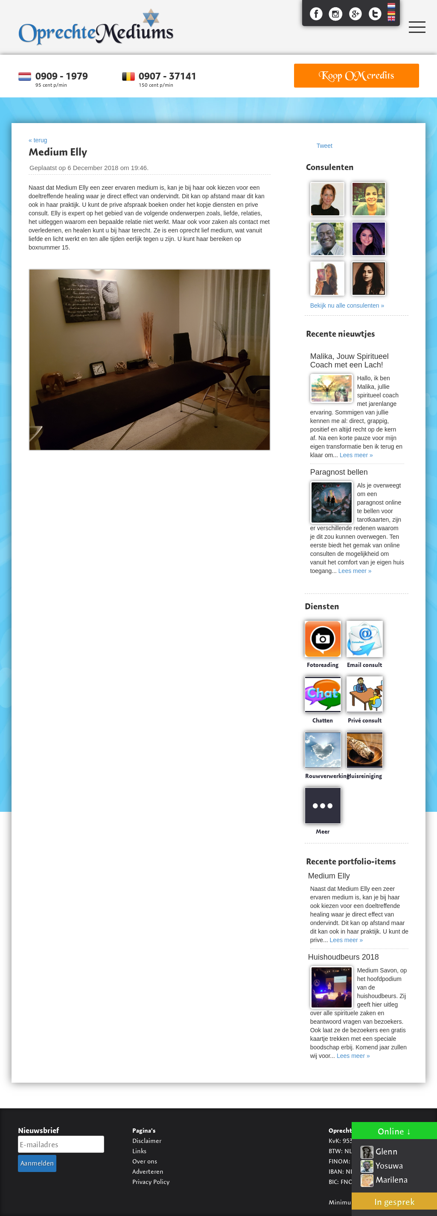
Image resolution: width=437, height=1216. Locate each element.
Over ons (144, 1161)
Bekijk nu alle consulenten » (347, 305)
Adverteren (147, 1171)
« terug (38, 140)
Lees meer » (356, 455)
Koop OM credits (356, 75)
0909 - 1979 (61, 76)
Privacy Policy (150, 1182)
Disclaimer (146, 1141)
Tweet (324, 145)
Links (139, 1151)
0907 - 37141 (168, 76)
